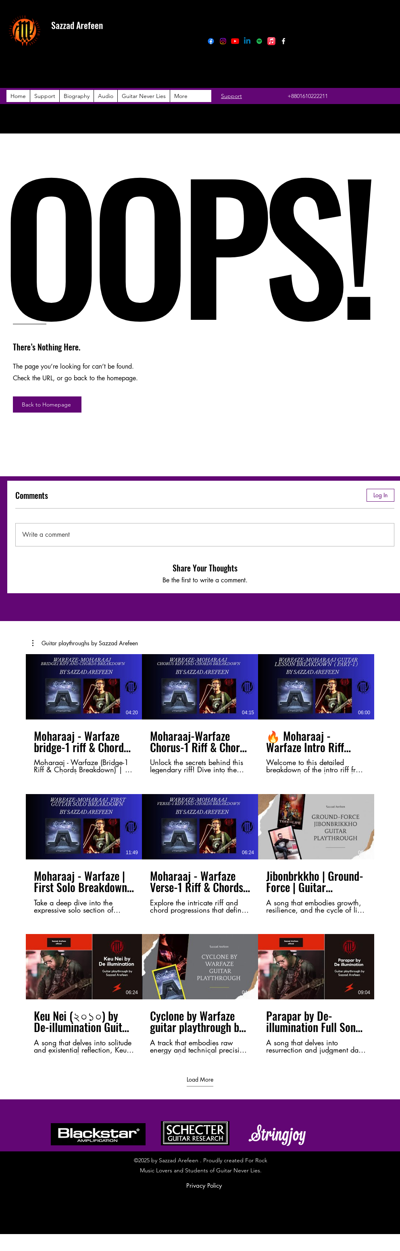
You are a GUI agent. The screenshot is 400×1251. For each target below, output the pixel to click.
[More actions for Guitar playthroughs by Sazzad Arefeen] (85, 643)
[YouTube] (235, 41)
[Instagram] (223, 41)
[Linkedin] (247, 41)
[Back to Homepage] (47, 404)
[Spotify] (259, 41)
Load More (200, 1079)
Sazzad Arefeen (77, 25)
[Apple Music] (271, 41)
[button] (85, 643)
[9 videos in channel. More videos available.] (200, 854)
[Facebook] (211, 41)
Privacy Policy (204, 1185)
